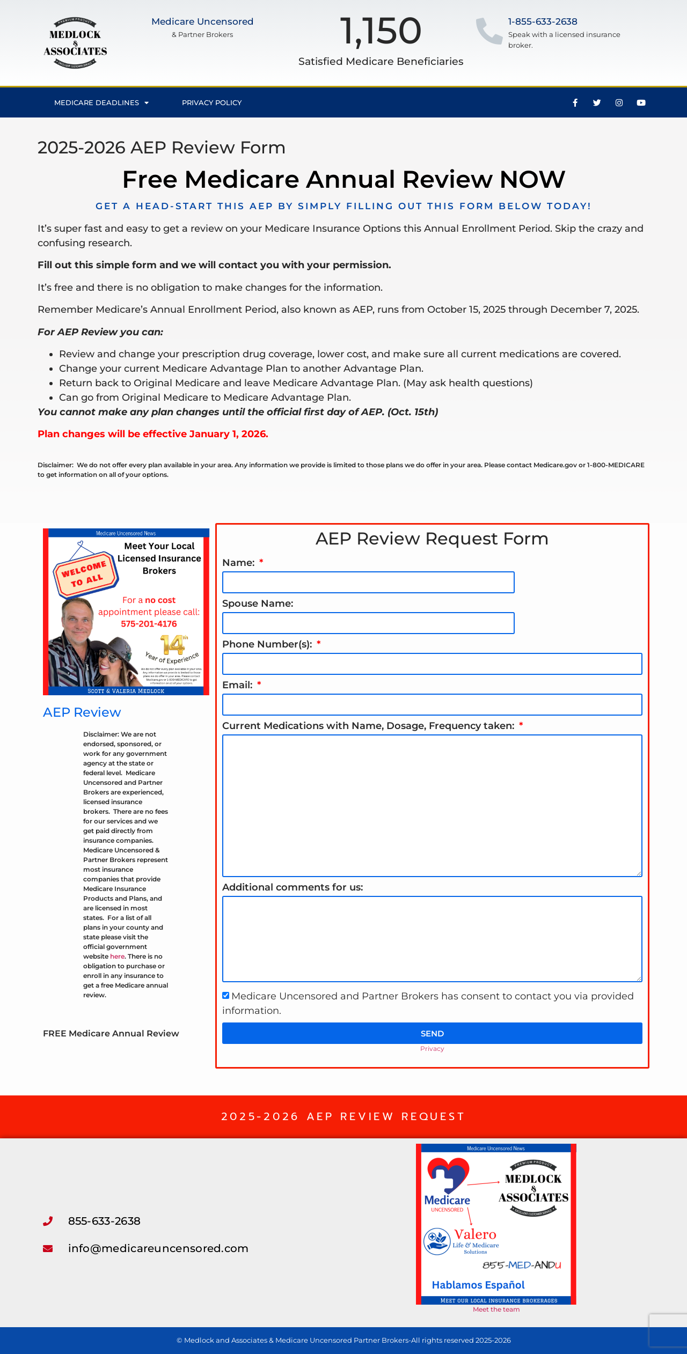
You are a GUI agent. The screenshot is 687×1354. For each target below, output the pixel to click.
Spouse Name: (257, 604)
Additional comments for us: (292, 887)
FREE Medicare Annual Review (111, 1033)
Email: (238, 685)
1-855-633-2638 (543, 21)
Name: (239, 563)
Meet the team (496, 1309)
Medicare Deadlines (101, 103)
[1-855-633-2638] (489, 31)
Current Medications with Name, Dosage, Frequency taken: (369, 726)
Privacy (432, 1048)
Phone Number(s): (268, 644)
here (117, 956)
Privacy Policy (212, 102)
